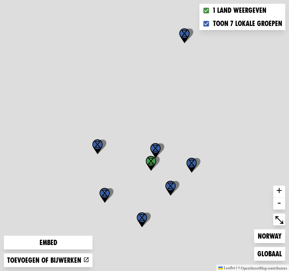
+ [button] (279, 192)
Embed (48, 243)
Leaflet (226, 267)
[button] (184, 35)
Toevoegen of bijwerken (48, 260)
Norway (269, 235)
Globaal (269, 253)
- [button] (279, 204)
